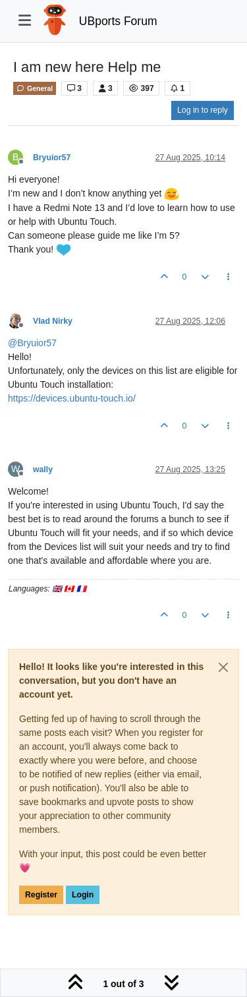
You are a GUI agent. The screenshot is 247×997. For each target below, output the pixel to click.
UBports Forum (118, 21)
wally (43, 469)
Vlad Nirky (52, 321)
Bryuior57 (51, 157)
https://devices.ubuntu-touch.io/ (72, 398)
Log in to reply (202, 110)
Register (41, 894)
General (34, 88)
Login (83, 894)
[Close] (223, 667)
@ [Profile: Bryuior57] (32, 343)
